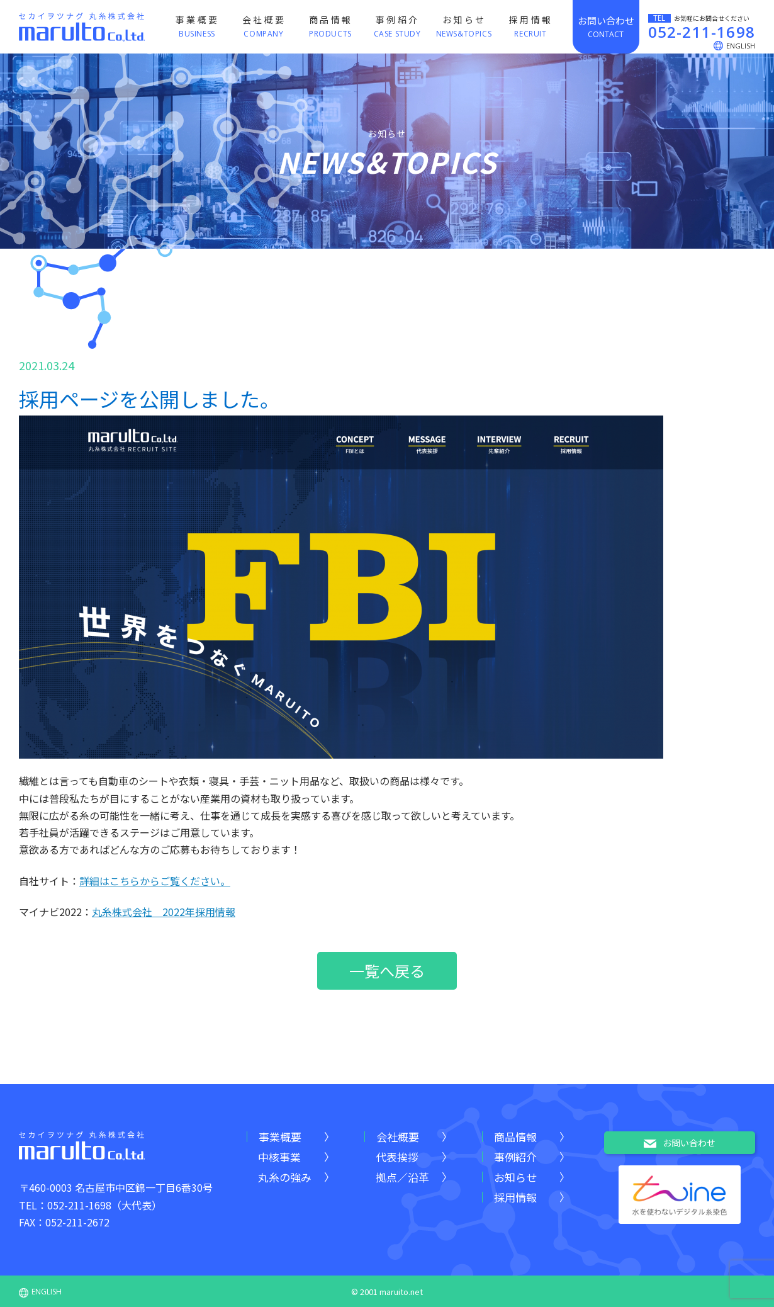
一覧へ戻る (387, 970)
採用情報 (515, 1197)
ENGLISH (40, 1291)
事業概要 (280, 1136)
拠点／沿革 (402, 1177)
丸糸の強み (284, 1177)
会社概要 (397, 1136)
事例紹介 (515, 1156)
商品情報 (515, 1136)
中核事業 (279, 1156)
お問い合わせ (679, 1143)
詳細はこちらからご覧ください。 (154, 880)
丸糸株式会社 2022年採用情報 (163, 911)
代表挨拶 (397, 1156)
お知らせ (515, 1177)
